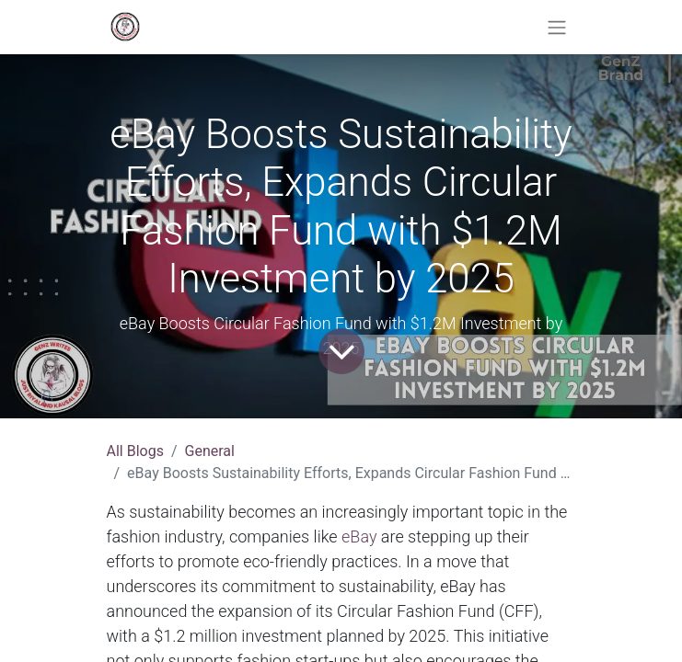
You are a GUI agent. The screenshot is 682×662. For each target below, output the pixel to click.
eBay (358, 536)
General (210, 451)
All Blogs (135, 451)
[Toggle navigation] (557, 27)
